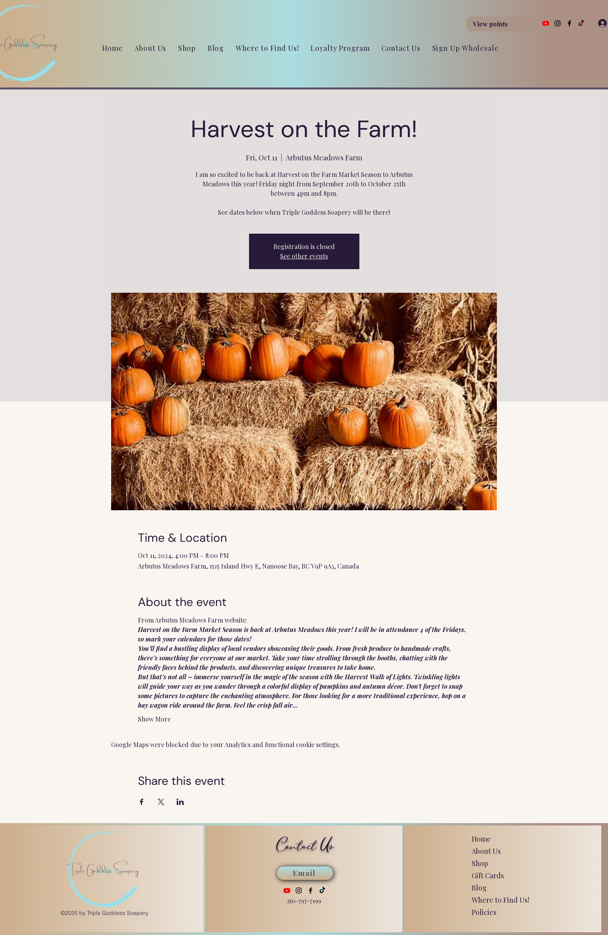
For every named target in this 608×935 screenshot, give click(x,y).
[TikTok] (581, 23)
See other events (304, 256)
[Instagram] (558, 23)
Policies (484, 912)
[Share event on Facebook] (141, 802)
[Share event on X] (161, 802)
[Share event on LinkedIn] (180, 802)
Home (481, 839)
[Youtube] (546, 23)
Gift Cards (488, 875)
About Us (486, 851)
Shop (480, 863)
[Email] (305, 873)
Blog (479, 887)
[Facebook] (569, 23)
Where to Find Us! (500, 900)
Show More (154, 719)
